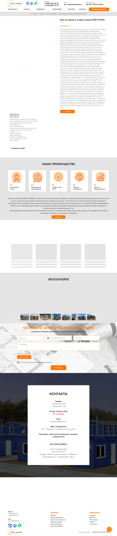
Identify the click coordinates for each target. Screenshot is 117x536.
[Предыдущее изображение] (13, 317)
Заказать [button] (67, 111)
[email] (86, 337)
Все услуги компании (84, 532)
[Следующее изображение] (103, 317)
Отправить (58, 368)
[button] (99, 9)
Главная (34, 13)
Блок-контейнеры (51, 13)
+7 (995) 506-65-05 (58, 404)
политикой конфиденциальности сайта (40, 362)
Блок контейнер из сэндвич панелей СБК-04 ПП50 (72, 13)
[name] (30, 337)
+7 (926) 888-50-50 (51, 5)
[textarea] (58, 346)
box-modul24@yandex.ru (73, 4)
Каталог (42, 13)
